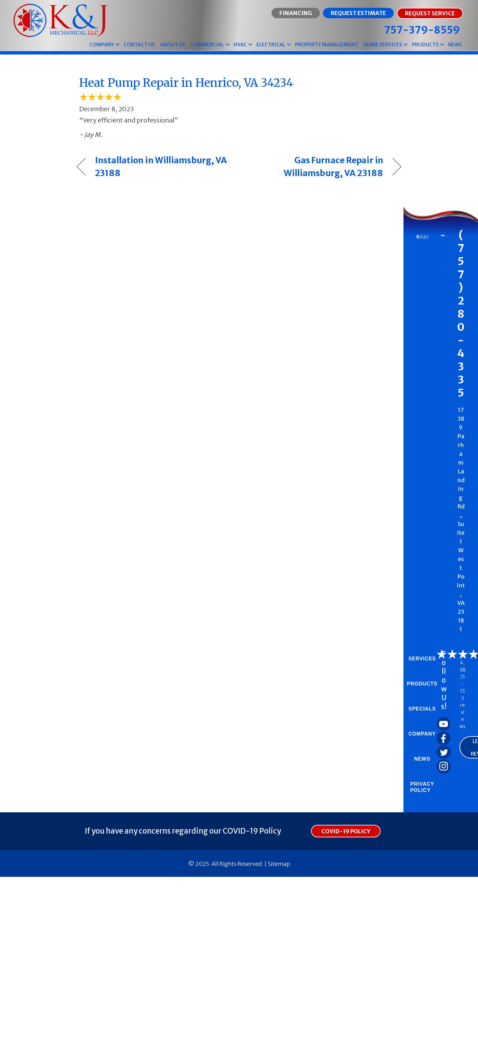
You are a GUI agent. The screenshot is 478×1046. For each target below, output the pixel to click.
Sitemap (279, 863)
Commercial (207, 44)
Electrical (271, 44)
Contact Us (139, 44)
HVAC (240, 44)
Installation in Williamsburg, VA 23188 (161, 166)
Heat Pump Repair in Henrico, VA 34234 (186, 83)
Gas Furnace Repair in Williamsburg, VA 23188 (316, 166)
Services (422, 658)
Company (101, 44)
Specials (422, 708)
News (455, 44)
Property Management (326, 44)
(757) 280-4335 (461, 313)
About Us (172, 44)
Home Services (382, 44)
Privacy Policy (422, 787)
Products (425, 44)
